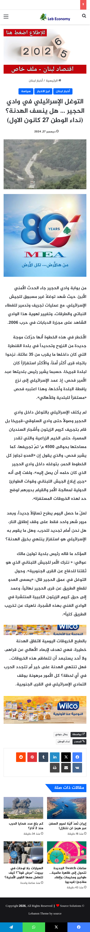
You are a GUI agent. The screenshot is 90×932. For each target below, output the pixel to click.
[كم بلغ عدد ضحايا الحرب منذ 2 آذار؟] (23, 808)
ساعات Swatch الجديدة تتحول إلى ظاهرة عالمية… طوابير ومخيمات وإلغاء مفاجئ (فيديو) (67, 875)
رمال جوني (61, 734)
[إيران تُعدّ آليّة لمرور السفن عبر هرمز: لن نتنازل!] (67, 808)
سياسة (26, 91)
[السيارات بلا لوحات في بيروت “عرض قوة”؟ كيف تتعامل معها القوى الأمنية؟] (23, 852)
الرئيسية (53, 80)
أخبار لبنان (36, 80)
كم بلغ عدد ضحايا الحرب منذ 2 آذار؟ (26, 826)
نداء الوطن (64, 741)
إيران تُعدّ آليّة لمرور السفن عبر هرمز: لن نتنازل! (67, 826)
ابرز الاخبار (43, 91)
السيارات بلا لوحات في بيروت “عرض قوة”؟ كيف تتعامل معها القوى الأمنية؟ (24, 873)
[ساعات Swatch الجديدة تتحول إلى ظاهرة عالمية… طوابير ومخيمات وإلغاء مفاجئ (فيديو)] (67, 852)
